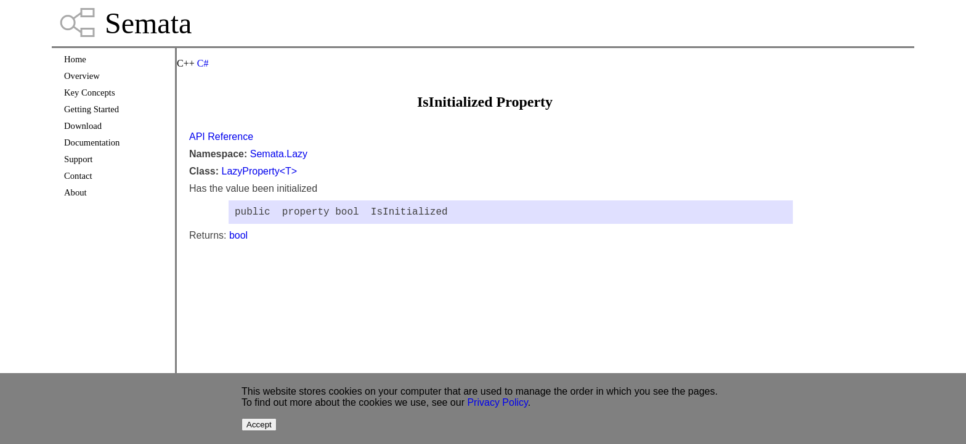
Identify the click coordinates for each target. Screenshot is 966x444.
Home (75, 59)
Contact (78, 176)
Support (78, 159)
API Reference (221, 136)
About (75, 192)
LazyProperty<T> (259, 171)
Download (83, 126)
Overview (82, 76)
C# (203, 63)
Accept (259, 424)
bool (238, 237)
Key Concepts (89, 92)
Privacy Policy (497, 402)
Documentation (92, 142)
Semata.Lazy (278, 154)
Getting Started (91, 109)
